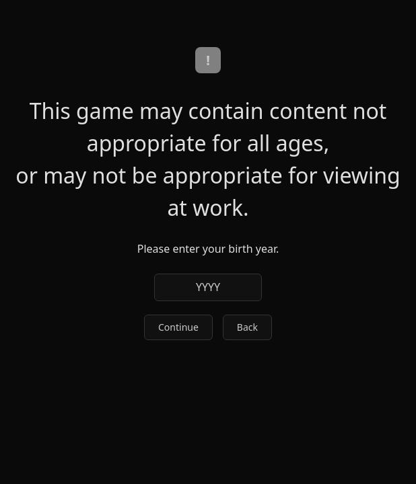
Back (247, 327)
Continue (178, 327)
